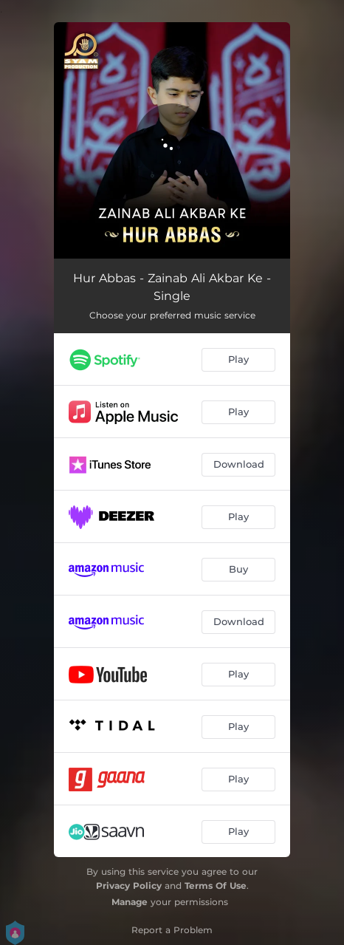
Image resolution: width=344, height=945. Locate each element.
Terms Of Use (216, 885)
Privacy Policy (129, 885)
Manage (129, 901)
